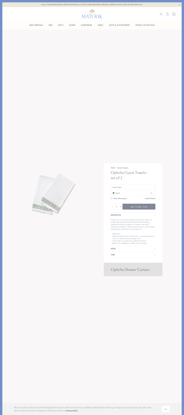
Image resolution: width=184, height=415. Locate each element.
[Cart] (174, 14)
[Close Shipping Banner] (179, 4)
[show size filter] (133, 187)
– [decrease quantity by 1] (112, 206)
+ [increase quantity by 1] (120, 206)
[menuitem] (36, 25)
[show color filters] (133, 193)
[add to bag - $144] (139, 207)
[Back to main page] (92, 13)
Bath (113, 168)
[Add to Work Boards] (149, 198)
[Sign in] (167, 14)
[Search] (161, 14)
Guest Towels (122, 168)
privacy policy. (72, 411)
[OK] (165, 409)
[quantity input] (116, 207)
